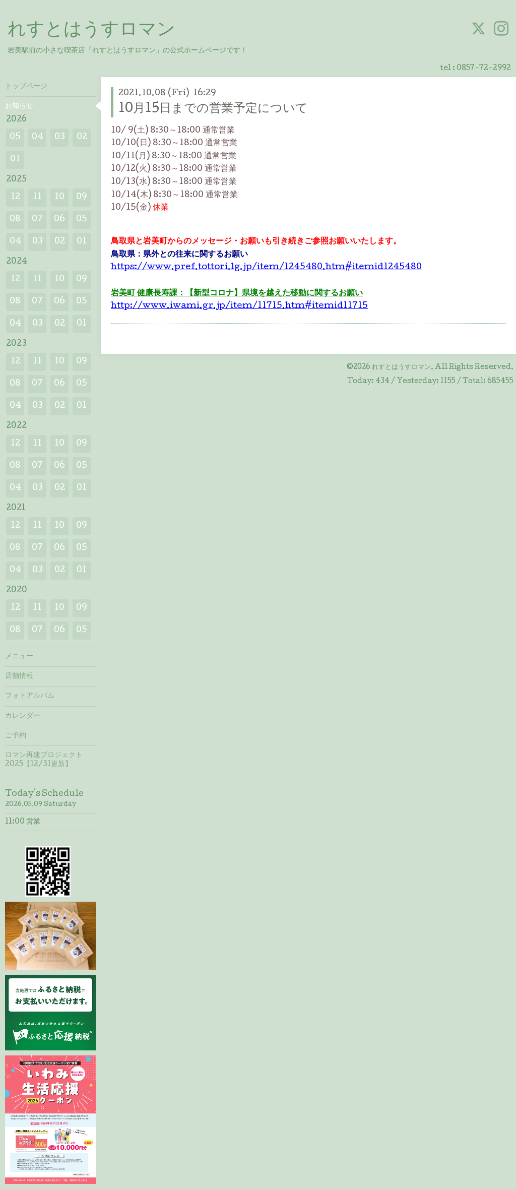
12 (15, 197)
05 (15, 137)
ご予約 (15, 736)
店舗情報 (19, 676)
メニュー (19, 657)
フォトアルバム (29, 696)
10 (59, 197)
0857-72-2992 (484, 69)
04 (37, 137)
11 (37, 197)
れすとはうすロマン (91, 31)
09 (81, 197)
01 (15, 159)
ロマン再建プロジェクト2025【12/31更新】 (44, 760)
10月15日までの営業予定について (213, 109)
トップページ (26, 87)
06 (59, 219)
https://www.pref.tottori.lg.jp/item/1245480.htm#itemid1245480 (266, 267)
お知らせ (19, 106)
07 (37, 219)
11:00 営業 (22, 822)
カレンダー (22, 716)
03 (59, 137)
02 (82, 137)
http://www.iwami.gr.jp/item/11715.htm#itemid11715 (239, 306)
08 (15, 219)
